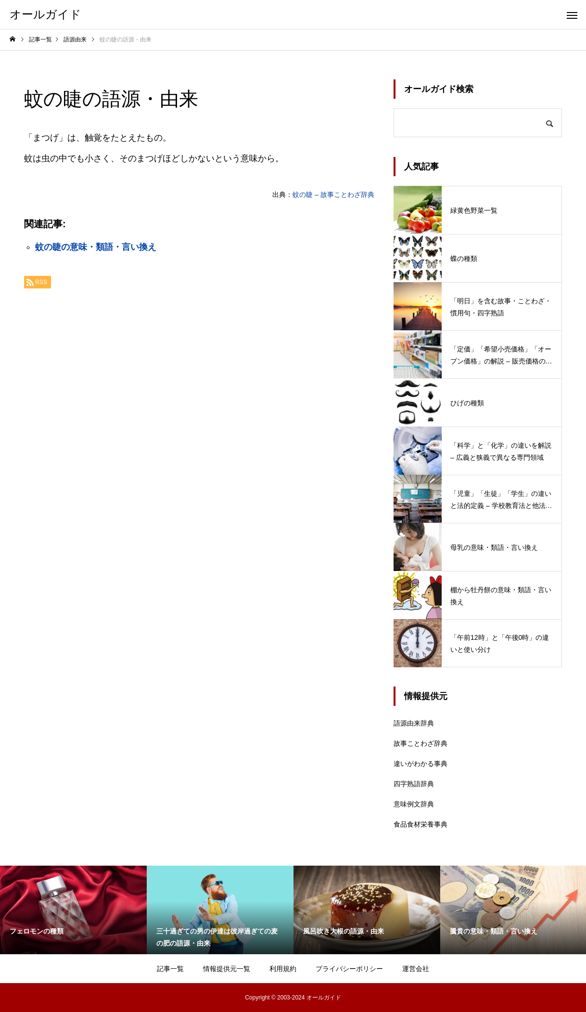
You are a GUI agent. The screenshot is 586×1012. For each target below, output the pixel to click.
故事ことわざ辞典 (420, 743)
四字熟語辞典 (414, 784)
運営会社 (415, 969)
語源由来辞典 (414, 723)
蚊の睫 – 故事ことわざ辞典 (333, 194)
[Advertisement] (199, 415)
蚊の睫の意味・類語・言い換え (95, 247)
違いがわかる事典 (420, 763)
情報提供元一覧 (226, 969)
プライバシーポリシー (349, 969)
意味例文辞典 (414, 804)
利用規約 (282, 969)
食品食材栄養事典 (420, 824)
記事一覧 (170, 969)
